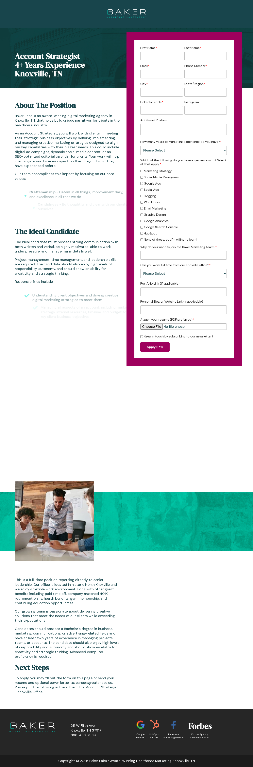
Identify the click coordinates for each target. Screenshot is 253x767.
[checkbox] (183, 205)
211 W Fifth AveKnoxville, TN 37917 (86, 728)
